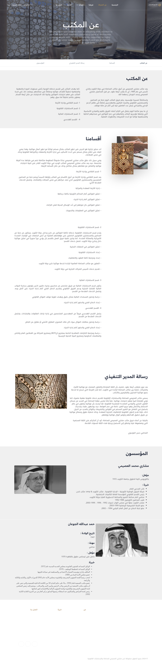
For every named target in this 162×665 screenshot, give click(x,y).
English (27, 5)
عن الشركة (102, 5)
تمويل (59, 628)
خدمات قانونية (56, 616)
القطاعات (58, 620)
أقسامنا (112, 63)
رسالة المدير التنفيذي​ (76, 63)
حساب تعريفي (80, 620)
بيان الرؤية (82, 628)
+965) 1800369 (31, 635)
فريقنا (91, 5)
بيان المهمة (81, 624)
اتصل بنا (59, 5)
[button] (8, 5)
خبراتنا (80, 5)
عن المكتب (143, 63)
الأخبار (69, 5)
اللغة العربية (17, 5)
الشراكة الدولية (56, 624)
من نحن (37, 659)
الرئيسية (115, 5)
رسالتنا (83, 616)
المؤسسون (40, 63)
